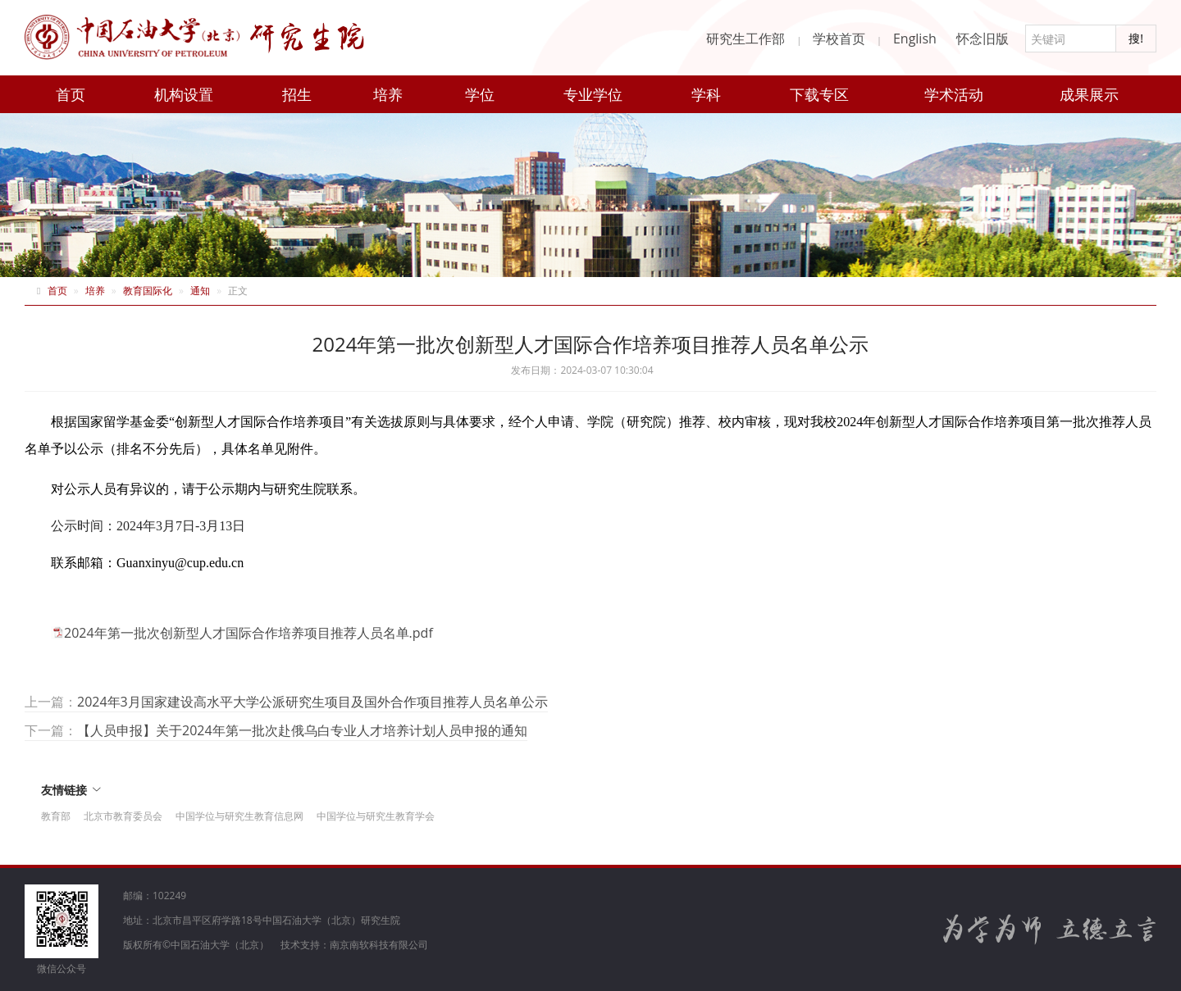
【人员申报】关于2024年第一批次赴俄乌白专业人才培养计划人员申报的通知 (302, 730)
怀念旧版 (982, 39)
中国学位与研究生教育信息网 (239, 816)
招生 (297, 94)
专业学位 (592, 94)
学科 (706, 94)
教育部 (56, 816)
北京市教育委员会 (123, 816)
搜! (1136, 38)
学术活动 (953, 94)
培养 (388, 94)
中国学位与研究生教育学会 (376, 816)
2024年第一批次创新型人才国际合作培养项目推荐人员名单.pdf (248, 633)
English (915, 39)
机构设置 (183, 94)
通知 (200, 291)
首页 (70, 94)
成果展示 (1089, 94)
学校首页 (839, 39)
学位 (480, 94)
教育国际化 (147, 291)
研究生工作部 (745, 39)
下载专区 (819, 94)
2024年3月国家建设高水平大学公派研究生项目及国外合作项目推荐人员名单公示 (312, 702)
